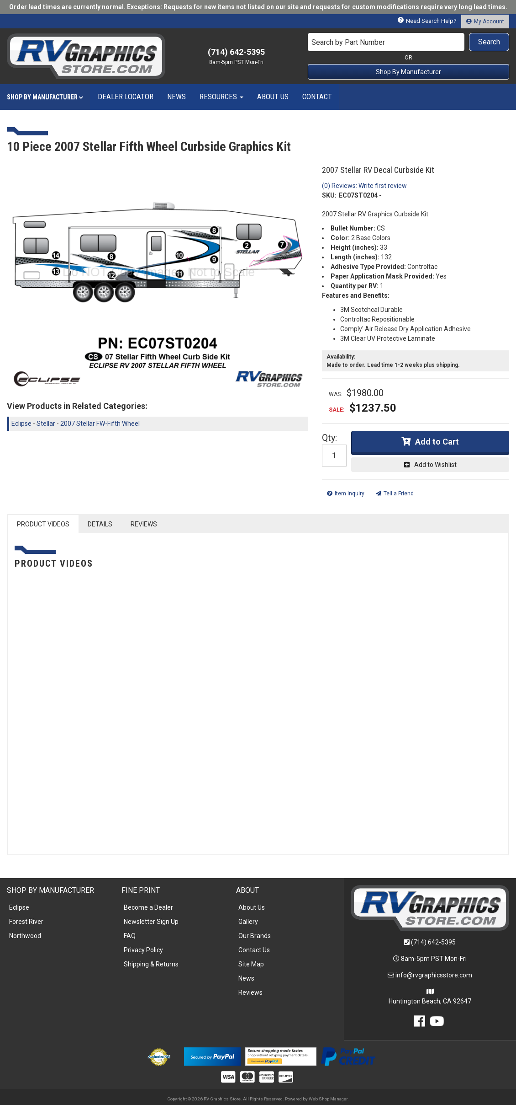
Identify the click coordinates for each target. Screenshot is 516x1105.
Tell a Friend (399, 493)
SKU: (329, 195)
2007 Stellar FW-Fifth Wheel (100, 423)
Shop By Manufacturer (408, 71)
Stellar (46, 423)
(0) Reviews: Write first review (364, 185)
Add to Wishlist (435, 464)
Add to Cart (437, 441)
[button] (408, 42)
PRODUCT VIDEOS (43, 524)
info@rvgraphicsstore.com (433, 975)
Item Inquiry (349, 493)
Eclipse (21, 423)
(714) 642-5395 (433, 942)
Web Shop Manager (328, 1098)
